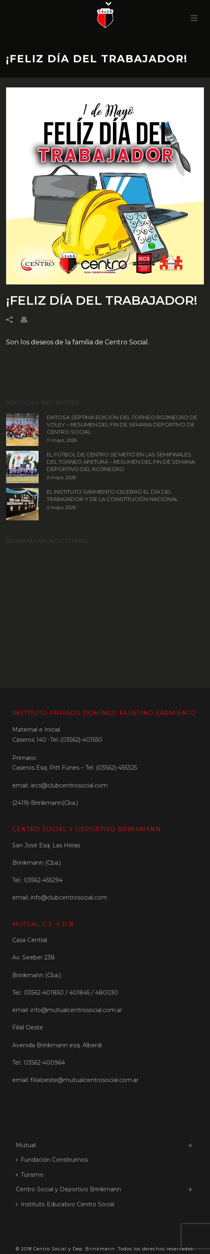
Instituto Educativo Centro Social (65, 1204)
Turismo (29, 1174)
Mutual (26, 1145)
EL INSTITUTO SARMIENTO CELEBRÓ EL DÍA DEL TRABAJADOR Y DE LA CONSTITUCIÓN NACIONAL (112, 495)
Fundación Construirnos (52, 1159)
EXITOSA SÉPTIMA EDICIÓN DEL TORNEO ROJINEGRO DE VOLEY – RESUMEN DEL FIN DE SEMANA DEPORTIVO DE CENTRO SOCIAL (122, 424)
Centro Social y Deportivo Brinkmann (68, 1189)
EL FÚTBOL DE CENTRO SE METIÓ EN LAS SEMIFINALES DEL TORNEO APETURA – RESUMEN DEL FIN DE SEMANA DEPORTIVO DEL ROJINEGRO (121, 461)
